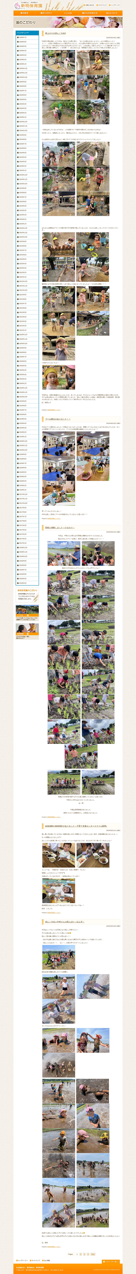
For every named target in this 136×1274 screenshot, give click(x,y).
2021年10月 (23, 290)
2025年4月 (23, 104)
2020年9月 (23, 348)
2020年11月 (23, 339)
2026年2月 (23, 59)
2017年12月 (23, 494)
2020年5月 (23, 366)
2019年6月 (23, 414)
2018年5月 (23, 472)
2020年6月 (23, 361)
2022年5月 (23, 259)
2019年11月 (23, 392)
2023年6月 (23, 201)
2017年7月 (23, 516)
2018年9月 (23, 454)
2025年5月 (23, 99)
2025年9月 (23, 82)
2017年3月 (23, 534)
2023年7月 (23, 197)
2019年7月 (23, 410)
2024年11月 (23, 126)
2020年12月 (23, 334)
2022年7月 (23, 250)
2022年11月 (23, 232)
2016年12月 (23, 547)
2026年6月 (23, 42)
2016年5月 (23, 578)
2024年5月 (23, 153)
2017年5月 (23, 525)
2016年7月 (23, 570)
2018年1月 (23, 490)
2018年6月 (23, 468)
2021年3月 (23, 321)
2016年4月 (23, 583)
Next (93, 1254)
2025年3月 (23, 108)
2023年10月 (23, 184)
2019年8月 (23, 405)
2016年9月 (23, 561)
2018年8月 (23, 459)
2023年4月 (23, 210)
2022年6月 (23, 255)
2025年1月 (23, 117)
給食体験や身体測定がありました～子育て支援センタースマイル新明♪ (76, 826)
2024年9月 (23, 135)
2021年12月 (23, 281)
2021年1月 (23, 330)
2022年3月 (23, 268)
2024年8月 (23, 139)
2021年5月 (23, 312)
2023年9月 (23, 188)
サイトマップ (101, 5)
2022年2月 (23, 272)
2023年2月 (23, 219)
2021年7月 (23, 303)
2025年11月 (23, 73)
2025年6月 (23, 95)
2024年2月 (23, 166)
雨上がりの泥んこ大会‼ (55, 33)
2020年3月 (23, 374)
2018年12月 (23, 441)
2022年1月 (23, 277)
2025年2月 (23, 113)
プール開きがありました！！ (58, 419)
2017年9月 (23, 508)
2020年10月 (23, 343)
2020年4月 (23, 370)
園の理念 (24, 13)
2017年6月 (23, 521)
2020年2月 (23, 379)
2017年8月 (23, 512)
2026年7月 (23, 37)
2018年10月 (23, 450)
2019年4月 (23, 423)
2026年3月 (23, 55)
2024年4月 (23, 157)
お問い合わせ (88, 5)
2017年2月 (23, 539)
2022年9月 (23, 241)
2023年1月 (23, 224)
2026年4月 (23, 50)
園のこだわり (46, 13)
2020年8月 (23, 352)
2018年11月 (23, 445)
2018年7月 (23, 463)
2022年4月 (23, 263)
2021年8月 (23, 299)
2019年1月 (23, 436)
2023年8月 (23, 192)
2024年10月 (23, 130)
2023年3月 (23, 215)
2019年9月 (23, 401)
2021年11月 (23, 286)
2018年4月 (23, 476)
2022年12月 (23, 228)
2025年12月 (23, 68)
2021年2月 (23, 326)
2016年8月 (23, 565)
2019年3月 (23, 428)
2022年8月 (23, 246)
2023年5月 (23, 206)
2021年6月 (23, 308)
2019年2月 (23, 432)
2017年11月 (23, 499)
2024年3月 (23, 161)
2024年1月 (23, 170)
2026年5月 (23, 46)
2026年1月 (23, 64)
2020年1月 (23, 383)
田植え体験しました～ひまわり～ (60, 528)
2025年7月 (23, 90)
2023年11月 (23, 179)
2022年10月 (23, 237)
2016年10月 (23, 556)
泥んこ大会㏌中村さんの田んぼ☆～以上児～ (64, 922)
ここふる (68, 13)
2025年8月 (23, 86)
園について (112, 13)
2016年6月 (23, 574)
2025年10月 (23, 77)
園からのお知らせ (90, 13)
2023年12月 (23, 175)
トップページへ (114, 5)
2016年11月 (23, 552)
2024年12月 (23, 122)
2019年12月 (23, 388)
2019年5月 (23, 419)
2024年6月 (23, 148)
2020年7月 (23, 357)
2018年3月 (23, 481)
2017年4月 (23, 530)
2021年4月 (23, 317)
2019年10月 (23, 397)
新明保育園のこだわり (54, 410)
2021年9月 (23, 295)
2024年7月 (23, 144)
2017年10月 (23, 503)
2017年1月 (23, 543)
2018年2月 (23, 485)
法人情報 (46, 1261)
